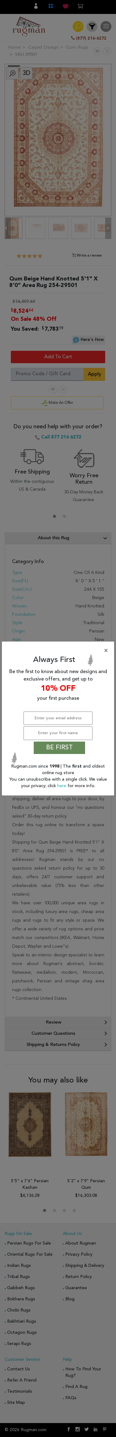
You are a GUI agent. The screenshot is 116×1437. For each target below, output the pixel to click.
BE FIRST (59, 748)
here (62, 786)
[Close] (59, 651)
